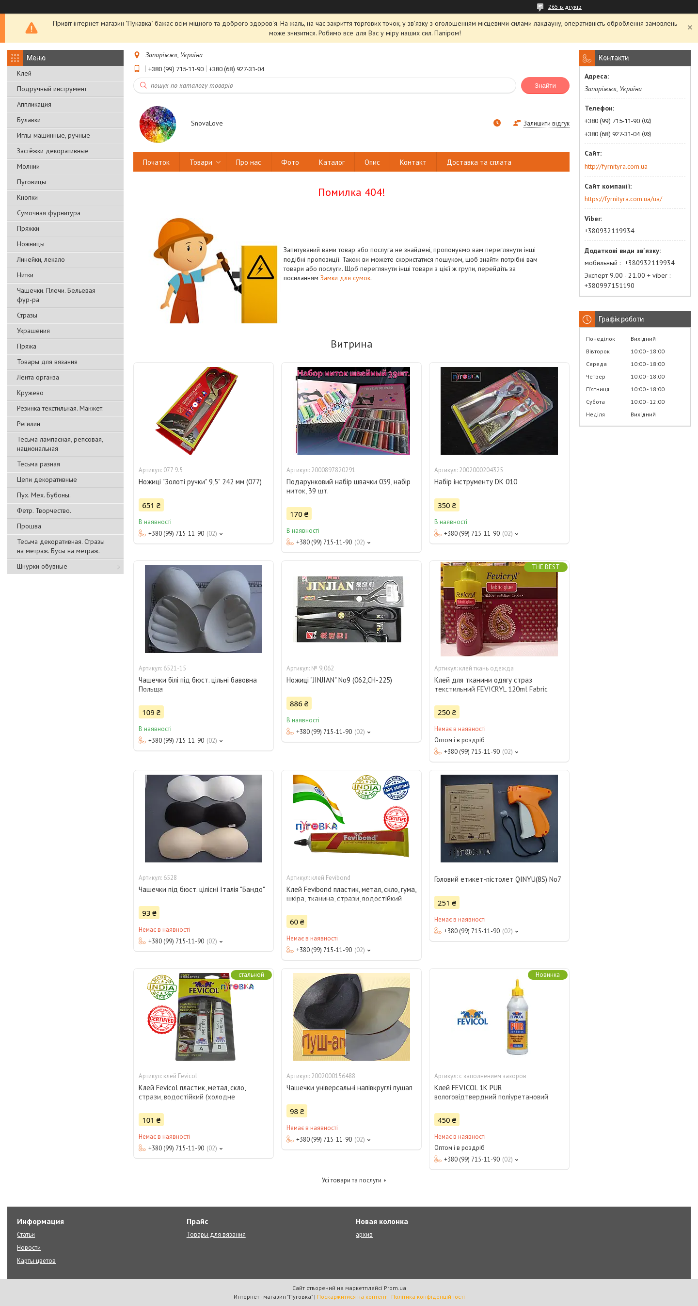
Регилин (28, 423)
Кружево (30, 392)
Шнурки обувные (42, 566)
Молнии (28, 166)
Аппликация (34, 104)
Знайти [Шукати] (545, 85)
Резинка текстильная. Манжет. (60, 408)
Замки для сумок (345, 277)
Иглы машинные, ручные (53, 135)
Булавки (29, 119)
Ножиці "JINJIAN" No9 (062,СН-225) (339, 680)
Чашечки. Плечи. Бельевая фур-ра (56, 295)
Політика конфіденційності (428, 1296)
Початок (156, 162)
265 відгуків (565, 6)
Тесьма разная (38, 464)
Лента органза (38, 377)
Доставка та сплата (478, 162)
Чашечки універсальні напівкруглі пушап (349, 1087)
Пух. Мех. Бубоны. (44, 495)
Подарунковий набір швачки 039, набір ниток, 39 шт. (348, 486)
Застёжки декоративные (53, 150)
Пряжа (26, 346)
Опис (372, 162)
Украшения (33, 330)
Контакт (413, 162)
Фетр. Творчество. (44, 510)
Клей (24, 73)
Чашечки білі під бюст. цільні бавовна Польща (198, 684)
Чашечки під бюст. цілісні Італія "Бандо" (202, 889)
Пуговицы (31, 181)
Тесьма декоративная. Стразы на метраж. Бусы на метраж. (61, 546)
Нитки (25, 275)
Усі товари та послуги (351, 1180)
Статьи (26, 1234)
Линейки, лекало (41, 259)
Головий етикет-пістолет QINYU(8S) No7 (497, 879)
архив (364, 1234)
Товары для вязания (47, 361)
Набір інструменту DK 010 (475, 481)
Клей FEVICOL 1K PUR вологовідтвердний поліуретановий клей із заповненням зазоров (491, 1097)
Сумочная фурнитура (48, 212)
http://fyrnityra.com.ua (616, 166)
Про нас (248, 162)
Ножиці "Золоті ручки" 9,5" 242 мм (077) (200, 481)
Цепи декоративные (47, 479)
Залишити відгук (547, 123)
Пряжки (28, 228)
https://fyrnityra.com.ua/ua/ (623, 198)
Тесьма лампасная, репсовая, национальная (60, 444)
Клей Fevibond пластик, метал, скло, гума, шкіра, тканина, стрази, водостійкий (351, 894)
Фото (290, 162)
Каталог (332, 162)
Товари (201, 162)
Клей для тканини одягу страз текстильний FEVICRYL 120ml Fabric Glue (491, 689)
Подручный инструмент (52, 88)
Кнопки (27, 197)
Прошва (29, 526)
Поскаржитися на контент (352, 1296)
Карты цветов (36, 1261)
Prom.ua (395, 1287)
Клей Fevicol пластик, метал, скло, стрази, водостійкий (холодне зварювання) (192, 1097)
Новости (29, 1247)
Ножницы (31, 243)
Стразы (27, 315)
